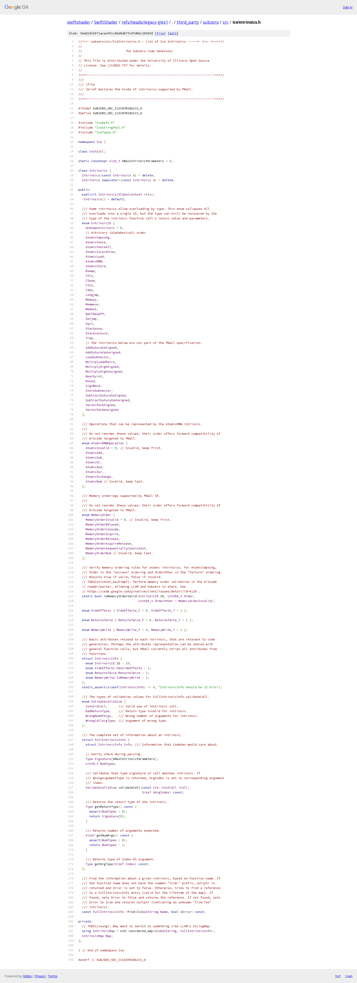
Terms (52, 976)
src (226, 22)
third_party (188, 22)
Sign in (347, 7)
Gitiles (27, 976)
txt (338, 976)
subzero (211, 22)
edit (173, 33)
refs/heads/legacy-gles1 (145, 22)
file (160, 33)
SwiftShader (106, 22)
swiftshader (78, 22)
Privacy (40, 976)
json (348, 976)
